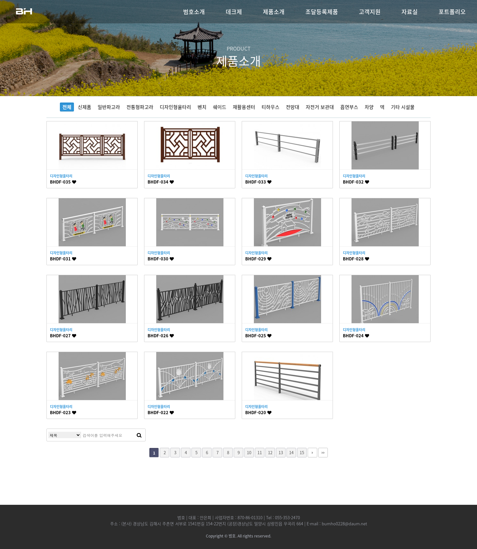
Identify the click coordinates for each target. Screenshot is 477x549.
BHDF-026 (161, 335)
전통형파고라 (139, 107)
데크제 (234, 11)
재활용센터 (244, 107)
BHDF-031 (63, 259)
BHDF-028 (356, 259)
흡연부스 (349, 107)
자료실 (409, 11)
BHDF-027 (63, 335)
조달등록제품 (321, 11)
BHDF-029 (258, 259)
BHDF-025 (258, 335)
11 (259, 452)
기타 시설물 (403, 107)
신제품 (84, 107)
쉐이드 (219, 107)
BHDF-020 (258, 412)
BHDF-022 (161, 412)
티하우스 (270, 107)
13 (281, 452)
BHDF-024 (356, 335)
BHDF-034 (161, 182)
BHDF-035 (63, 182)
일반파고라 (109, 107)
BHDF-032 (356, 182)
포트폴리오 (452, 11)
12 (270, 452)
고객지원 (370, 11)
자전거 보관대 (320, 107)
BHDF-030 (161, 259)
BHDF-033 (258, 182)
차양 (369, 107)
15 (302, 452)
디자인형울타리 (175, 107)
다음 (312, 452)
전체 (66, 107)
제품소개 (274, 11)
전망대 (292, 107)
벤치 (202, 107)
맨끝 (323, 452)
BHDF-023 (63, 412)
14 (291, 452)
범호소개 (194, 11)
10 (249, 452)
